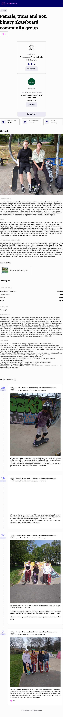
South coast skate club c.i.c (26, 390)
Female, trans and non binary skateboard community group (37, 388)
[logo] (9, 3)
